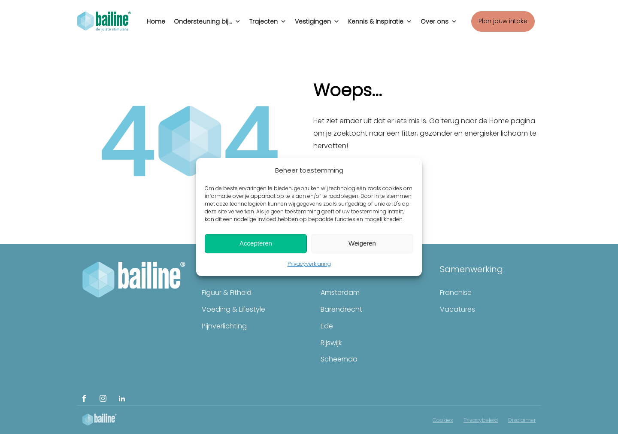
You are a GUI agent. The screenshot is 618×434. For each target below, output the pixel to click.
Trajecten (267, 19)
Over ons (439, 19)
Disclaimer (522, 420)
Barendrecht (341, 309)
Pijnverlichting (224, 326)
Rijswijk (331, 343)
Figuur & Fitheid (226, 292)
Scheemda (339, 359)
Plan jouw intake (503, 21)
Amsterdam (340, 292)
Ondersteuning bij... (207, 19)
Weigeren (362, 243)
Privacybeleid (481, 420)
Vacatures (457, 309)
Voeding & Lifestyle (233, 309)
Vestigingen (317, 19)
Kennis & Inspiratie (380, 19)
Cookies (443, 420)
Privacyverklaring (309, 263)
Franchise (456, 292)
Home (156, 21)
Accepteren (255, 243)
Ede (327, 326)
